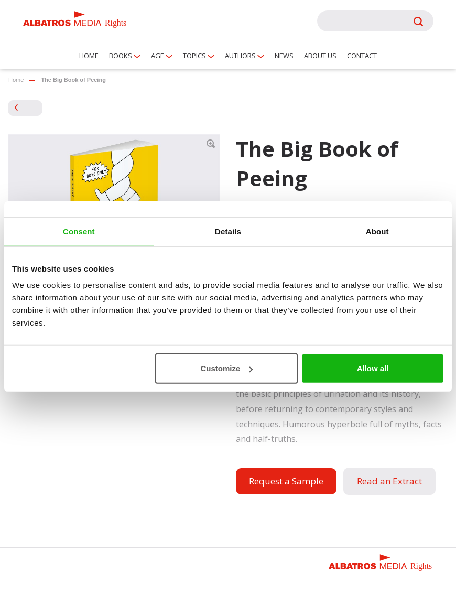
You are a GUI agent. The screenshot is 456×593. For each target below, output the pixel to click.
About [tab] (377, 231)
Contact (362, 55)
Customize (226, 368)
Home (89, 55)
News (284, 55)
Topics (194, 55)
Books (120, 55)
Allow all (373, 368)
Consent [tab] (79, 231)
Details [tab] (228, 231)
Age (157, 55)
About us (320, 55)
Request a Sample (286, 481)
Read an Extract (389, 481)
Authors (240, 55)
